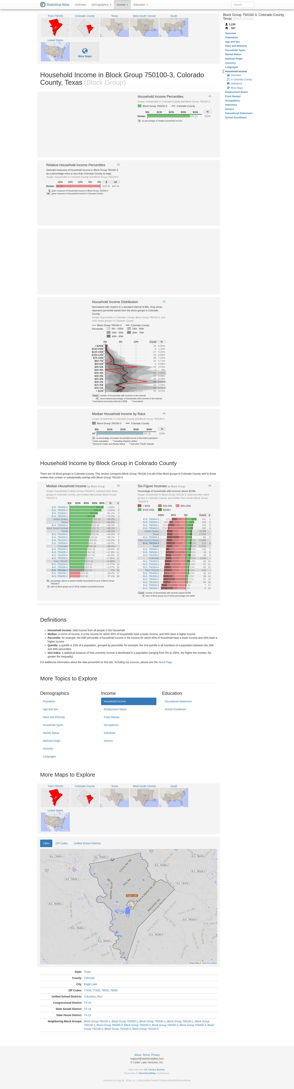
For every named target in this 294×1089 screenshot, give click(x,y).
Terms (146, 1054)
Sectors (108, 740)
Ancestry (48, 748)
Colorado (89, 977)
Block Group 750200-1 (153, 1021)
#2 (118, 164)
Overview (80, 4)
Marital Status (51, 732)
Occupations (111, 725)
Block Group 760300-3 (165, 1025)
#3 (164, 301)
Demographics (101, 4)
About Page (165, 662)
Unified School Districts (87, 843)
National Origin (51, 740)
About (137, 1054)
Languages (49, 756)
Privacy (155, 1054)
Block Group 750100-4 (118, 1028)
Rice (100, 996)
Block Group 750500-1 (125, 1021)
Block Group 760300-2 (110, 1025)
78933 (105, 990)
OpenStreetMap (147, 1073)
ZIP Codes (62, 843)
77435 (96, 990)
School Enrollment (175, 709)
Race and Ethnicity (54, 717)
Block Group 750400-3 (193, 1025)
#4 (164, 413)
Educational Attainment (178, 701)
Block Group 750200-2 (137, 1025)
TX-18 (87, 1008)
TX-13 (87, 1015)
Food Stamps (111, 717)
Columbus (90, 996)
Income (122, 4)
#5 (118, 485)
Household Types (53, 725)
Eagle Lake (90, 984)
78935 (114, 990)
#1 (209, 96)
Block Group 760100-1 (97, 1021)
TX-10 (87, 1002)
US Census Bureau (154, 1069)
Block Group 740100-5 (145, 1028)
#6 (209, 485)
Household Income (115, 701)
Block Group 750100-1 (180, 1021)
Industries (109, 732)
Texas (87, 971)
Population (49, 701)
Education (141, 4)
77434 (87, 990)
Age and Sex (50, 709)
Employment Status (115, 709)
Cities (46, 843)
